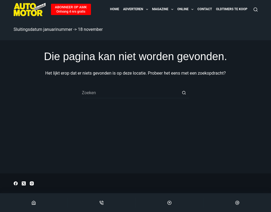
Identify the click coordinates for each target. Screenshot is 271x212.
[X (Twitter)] (24, 183)
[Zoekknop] (183, 92)
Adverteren (136, 9)
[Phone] (102, 202)
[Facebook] (16, 183)
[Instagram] (32, 183)
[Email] (237, 202)
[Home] (34, 202)
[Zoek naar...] (130, 92)
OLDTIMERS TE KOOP (231, 9)
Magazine (163, 9)
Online (185, 9)
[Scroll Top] (170, 202)
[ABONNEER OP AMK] (71, 9)
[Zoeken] (256, 10)
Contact (204, 9)
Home (114, 9)
